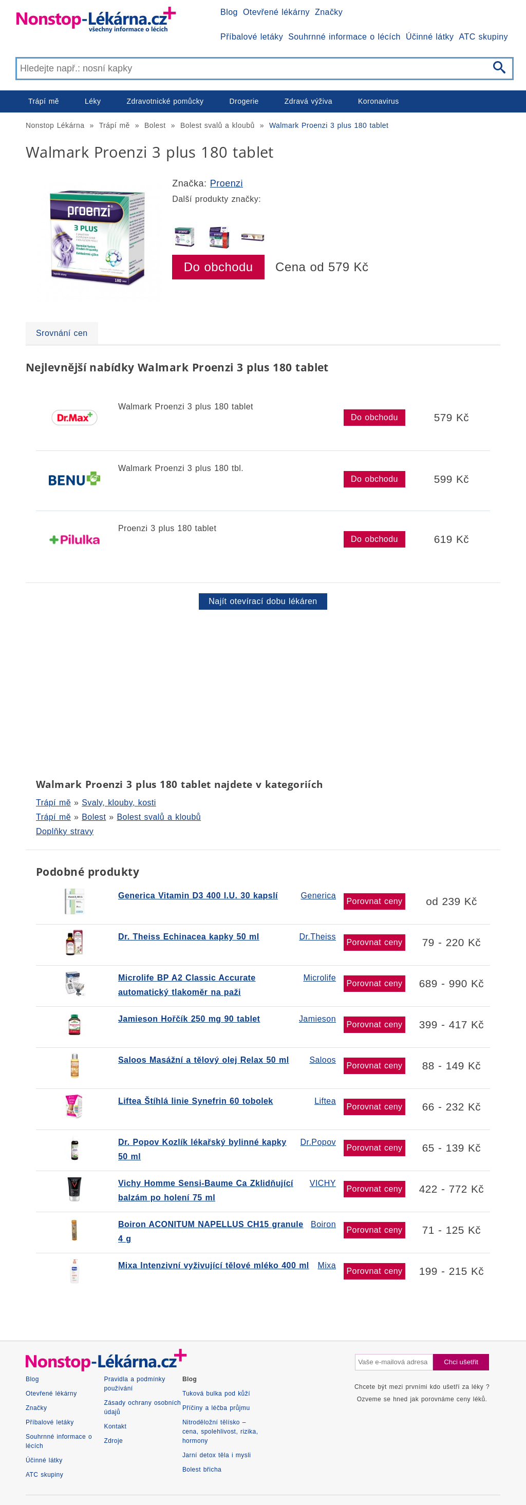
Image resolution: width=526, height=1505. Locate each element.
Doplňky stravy (64, 831)
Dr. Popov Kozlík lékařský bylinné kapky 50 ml (202, 1149)
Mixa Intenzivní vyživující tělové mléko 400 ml (213, 1265)
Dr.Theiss (317, 936)
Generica (318, 895)
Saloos (322, 1060)
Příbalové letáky (251, 36)
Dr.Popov (318, 1142)
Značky (329, 12)
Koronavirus (378, 101)
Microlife (319, 977)
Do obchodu (218, 267)
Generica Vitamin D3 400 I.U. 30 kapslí (198, 895)
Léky (93, 101)
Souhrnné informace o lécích (344, 36)
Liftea (325, 1101)
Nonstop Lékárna (55, 125)
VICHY (323, 1183)
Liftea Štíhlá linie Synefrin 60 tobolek (195, 1101)
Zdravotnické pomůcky (164, 101)
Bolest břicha (201, 1469)
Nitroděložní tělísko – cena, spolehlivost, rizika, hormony (220, 1431)
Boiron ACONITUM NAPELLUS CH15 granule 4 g (211, 1231)
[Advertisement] (263, 692)
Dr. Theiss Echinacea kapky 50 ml (188, 936)
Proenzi (226, 183)
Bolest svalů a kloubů (217, 125)
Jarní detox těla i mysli (216, 1455)
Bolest (155, 125)
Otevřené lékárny (276, 12)
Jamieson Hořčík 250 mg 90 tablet (189, 1018)
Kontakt (115, 1426)
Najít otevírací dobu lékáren (263, 601)
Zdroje (113, 1440)
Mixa (326, 1265)
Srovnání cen (62, 333)
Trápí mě (43, 101)
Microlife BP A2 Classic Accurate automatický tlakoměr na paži (187, 984)
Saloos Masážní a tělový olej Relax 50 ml (203, 1060)
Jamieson (317, 1018)
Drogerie (244, 101)
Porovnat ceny (374, 901)
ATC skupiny (483, 36)
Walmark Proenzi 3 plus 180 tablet (329, 125)
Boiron (323, 1224)
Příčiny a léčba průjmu (216, 1408)
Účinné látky (430, 36)
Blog (229, 12)
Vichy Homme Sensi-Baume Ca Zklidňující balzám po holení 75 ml (205, 1190)
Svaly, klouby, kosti (119, 802)
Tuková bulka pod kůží (216, 1393)
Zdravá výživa (308, 101)
